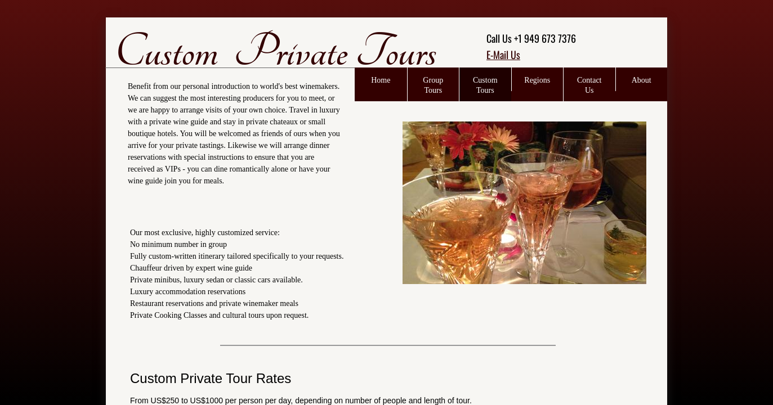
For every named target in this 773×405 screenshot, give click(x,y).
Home (380, 80)
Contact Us (589, 85)
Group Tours (433, 85)
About (641, 80)
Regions (537, 80)
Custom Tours (485, 85)
